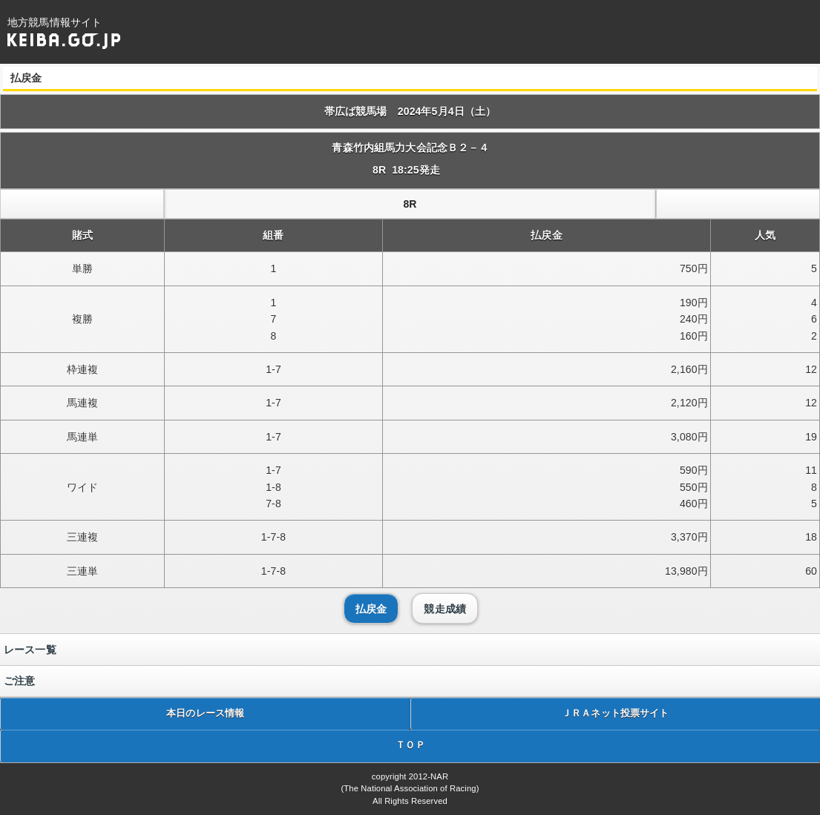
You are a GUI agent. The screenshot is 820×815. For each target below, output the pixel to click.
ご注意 (19, 681)
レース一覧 (30, 650)
